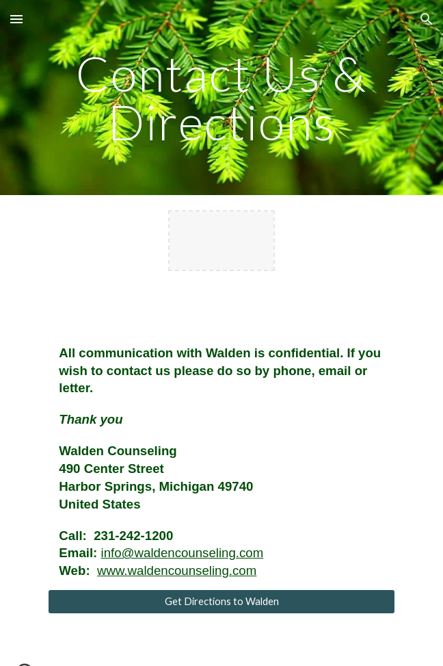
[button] (16, 19)
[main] (221, 97)
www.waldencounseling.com (176, 570)
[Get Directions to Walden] (221, 601)
